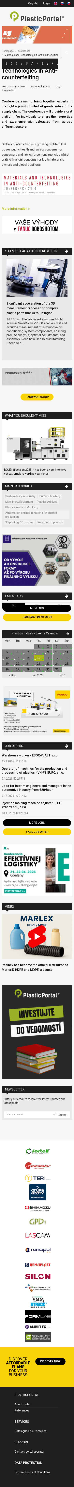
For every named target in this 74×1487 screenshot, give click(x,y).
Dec (12, 675)
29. (39, 669)
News (37, 63)
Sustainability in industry (20, 496)
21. (28, 663)
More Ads (37, 608)
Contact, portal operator (29, 1451)
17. (57, 658)
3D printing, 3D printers (19, 522)
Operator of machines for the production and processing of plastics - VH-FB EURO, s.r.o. (34, 770)
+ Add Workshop (37, 396)
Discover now (50, 1361)
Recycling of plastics (50, 522)
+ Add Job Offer (37, 831)
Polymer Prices (26, 63)
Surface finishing (50, 496)
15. (39, 658)
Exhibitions (42, 63)
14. (28, 658)
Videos (52, 63)
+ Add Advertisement (37, 617)
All (14, 605)
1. (39, 646)
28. (28, 669)
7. (28, 652)
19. (7, 663)
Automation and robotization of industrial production (31, 514)
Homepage (8, 51)
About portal (22, 1404)
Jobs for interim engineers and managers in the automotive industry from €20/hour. (36, 788)
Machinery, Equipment (19, 501)
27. (18, 669)
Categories (11, 63)
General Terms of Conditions (32, 1472)
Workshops (47, 63)
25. (67, 663)
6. (18, 652)
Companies (16, 63)
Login (46, 3)
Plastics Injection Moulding (21, 507)
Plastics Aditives (47, 501)
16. (48, 658)
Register (33, 3)
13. (18, 658)
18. (67, 658)
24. (57, 663)
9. (48, 652)
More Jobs (37, 822)
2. (48, 646)
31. (57, 669)
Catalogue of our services (30, 1431)
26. (7, 669)
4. (67, 646)
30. (48, 669)
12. (7, 658)
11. (67, 652)
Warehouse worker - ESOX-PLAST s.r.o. (30, 755)
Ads (21, 63)
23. (48, 663)
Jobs (57, 63)
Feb (62, 675)
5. (7, 652)
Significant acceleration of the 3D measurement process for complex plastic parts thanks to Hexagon (32, 308)
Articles (32, 63)
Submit (60, 1114)
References (22, 1410)
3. (57, 646)
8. (39, 652)
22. (39, 663)
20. (18, 663)
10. (57, 652)
